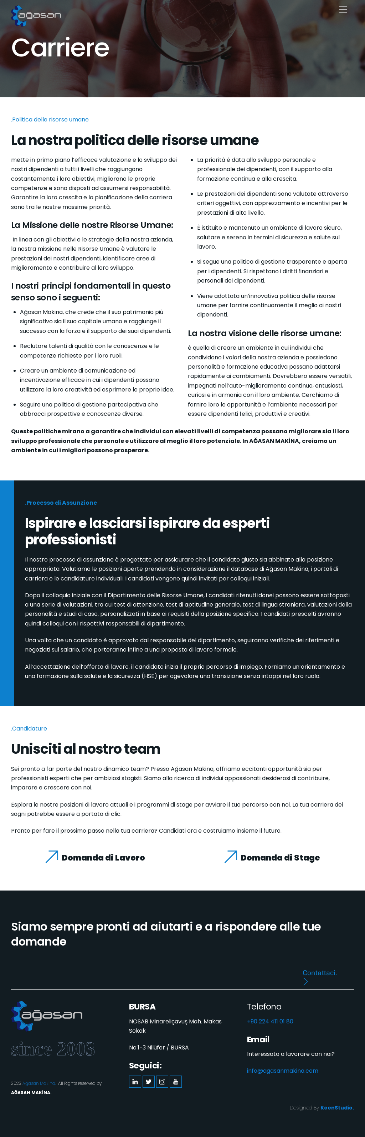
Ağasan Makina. (39, 1083)
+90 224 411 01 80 (270, 1021)
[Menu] (343, 10)
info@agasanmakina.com (282, 1071)
